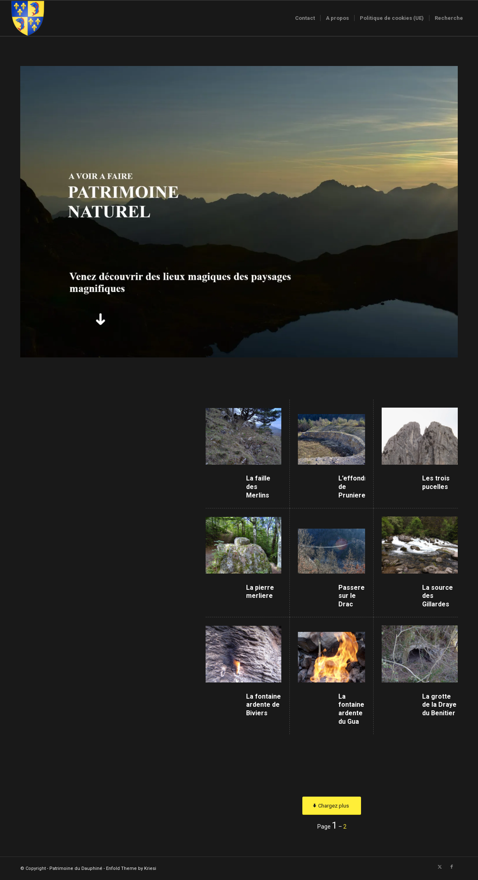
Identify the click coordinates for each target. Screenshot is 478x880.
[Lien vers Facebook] (452, 867)
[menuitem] (305, 18)
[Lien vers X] (439, 867)
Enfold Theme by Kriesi (131, 868)
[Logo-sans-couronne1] (27, 18)
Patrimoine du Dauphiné (75, 868)
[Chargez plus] (331, 806)
